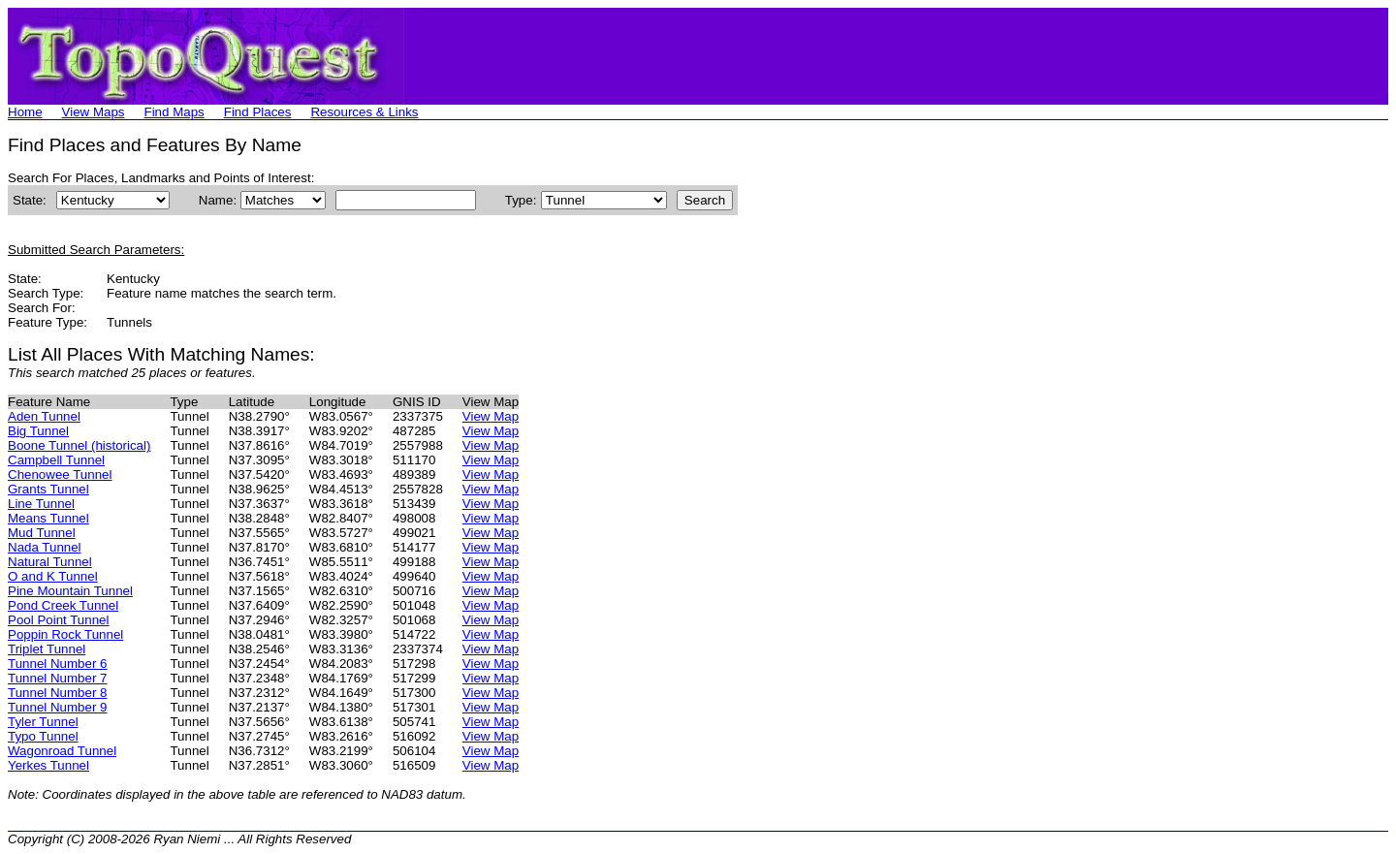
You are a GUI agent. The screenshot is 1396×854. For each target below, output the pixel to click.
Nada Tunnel (44, 547)
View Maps (93, 112)
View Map (490, 416)
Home (25, 112)
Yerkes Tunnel (48, 765)
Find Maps (174, 112)
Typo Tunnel (43, 736)
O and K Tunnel (53, 576)
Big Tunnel (38, 431)
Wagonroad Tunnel (62, 750)
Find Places (258, 112)
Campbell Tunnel (56, 460)
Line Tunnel (41, 503)
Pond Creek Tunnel (63, 605)
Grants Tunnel (48, 489)
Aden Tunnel (44, 416)
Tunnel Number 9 (57, 707)
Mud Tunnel (42, 532)
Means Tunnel (48, 518)
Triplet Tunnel (46, 649)
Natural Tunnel (50, 561)
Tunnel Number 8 (57, 692)
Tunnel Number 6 (57, 663)
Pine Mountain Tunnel (70, 591)
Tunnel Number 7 (57, 678)
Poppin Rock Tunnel (65, 634)
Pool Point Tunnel (58, 620)
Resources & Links (364, 112)
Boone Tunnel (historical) (79, 445)
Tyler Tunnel (43, 721)
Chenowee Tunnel (59, 474)
